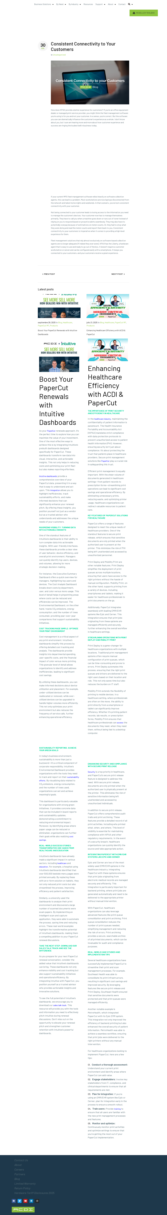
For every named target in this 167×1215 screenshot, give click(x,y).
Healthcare (67, 322)
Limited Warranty (25, 1183)
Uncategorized (59, 54)
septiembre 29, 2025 (47, 322)
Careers (19, 1169)
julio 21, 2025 (92, 322)
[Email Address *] (149, 1187)
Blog (60, 322)
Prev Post (49, 274)
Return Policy (22, 1188)
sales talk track (59, 1005)
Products (54, 325)
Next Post (117, 274)
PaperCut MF (43, 325)
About (18, 1164)
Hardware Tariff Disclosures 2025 (34, 1192)
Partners (19, 1174)
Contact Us (21, 1160)
